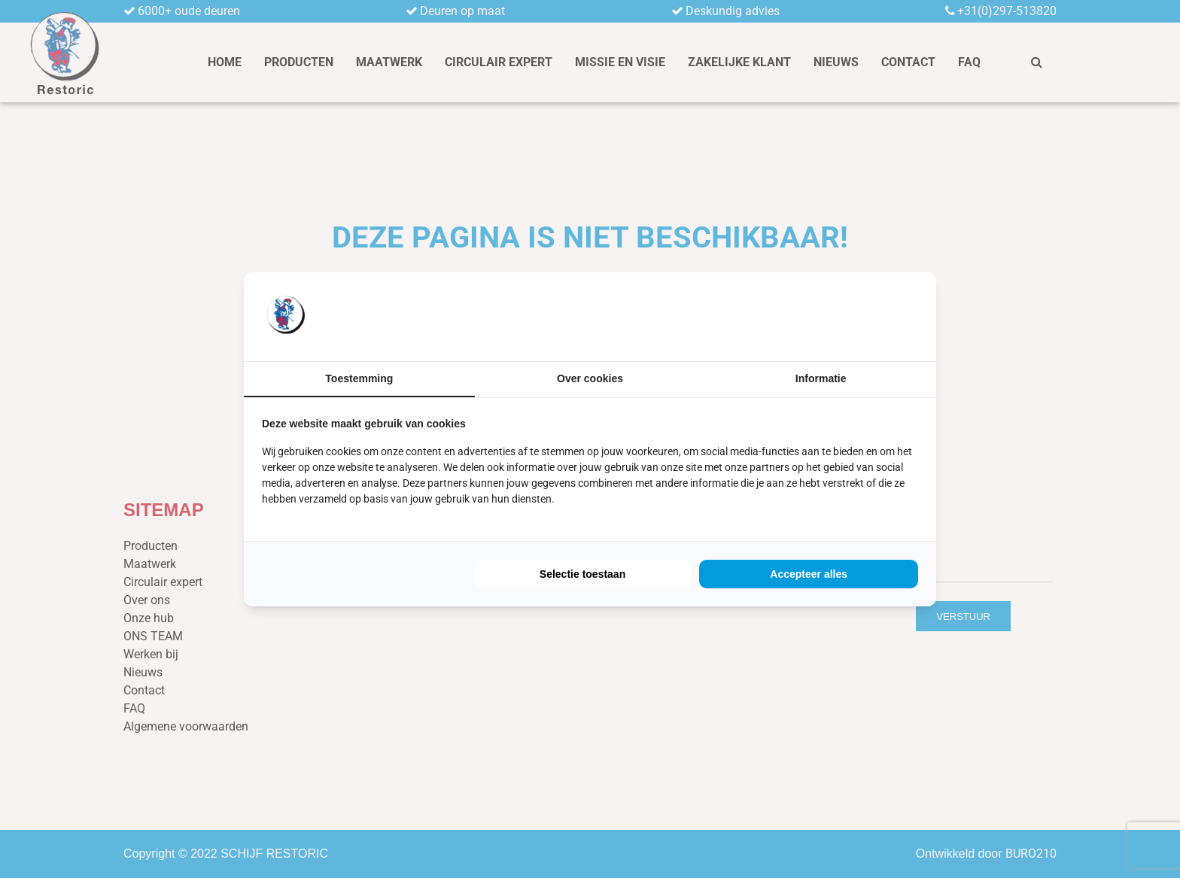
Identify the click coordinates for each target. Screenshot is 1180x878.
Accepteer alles (808, 574)
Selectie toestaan (582, 574)
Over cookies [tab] (590, 378)
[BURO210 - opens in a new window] (861, 316)
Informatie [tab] (821, 378)
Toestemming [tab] (359, 378)
